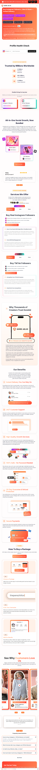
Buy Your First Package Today (19, 556)
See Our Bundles (19, 164)
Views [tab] (29, 209)
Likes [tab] (20, 209)
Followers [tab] (10, 209)
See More (19, 757)
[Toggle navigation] (37, 5)
